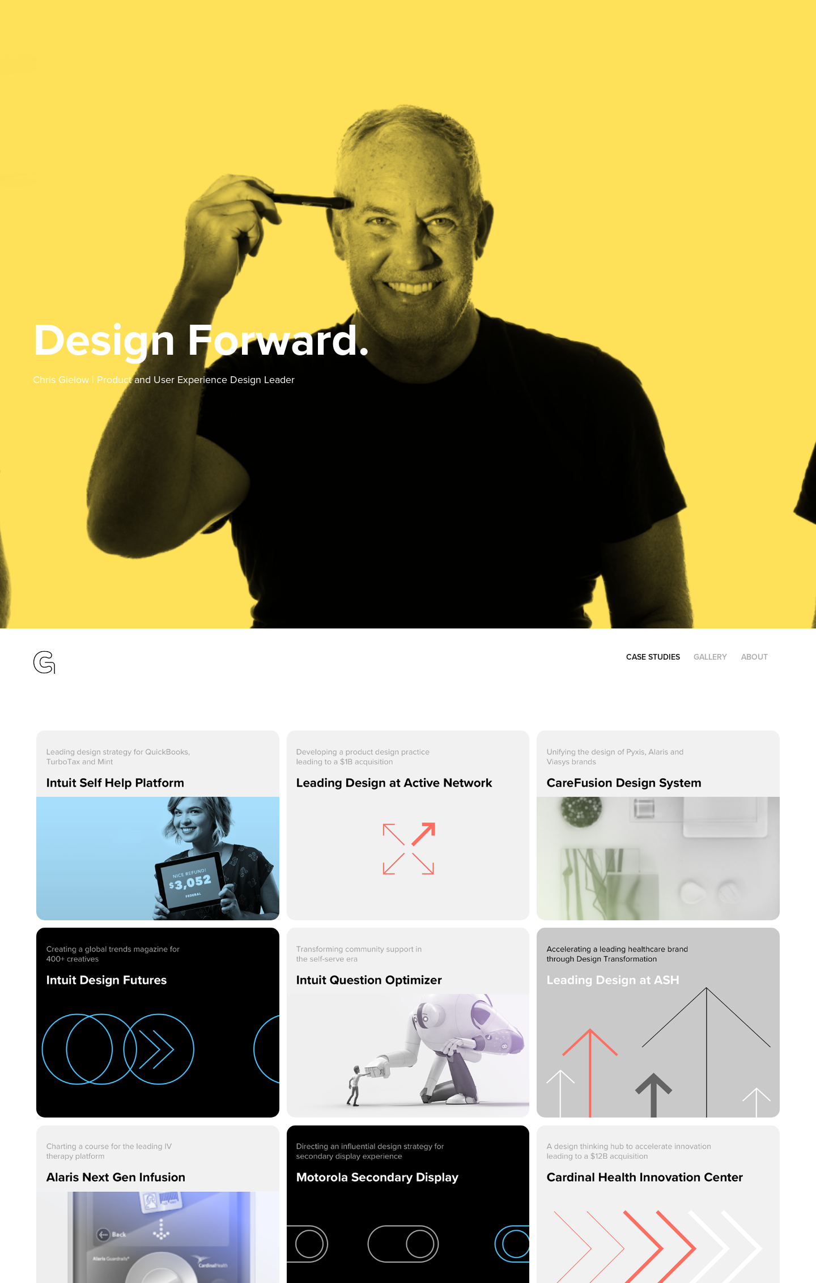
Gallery (710, 656)
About (754, 656)
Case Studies (653, 656)
